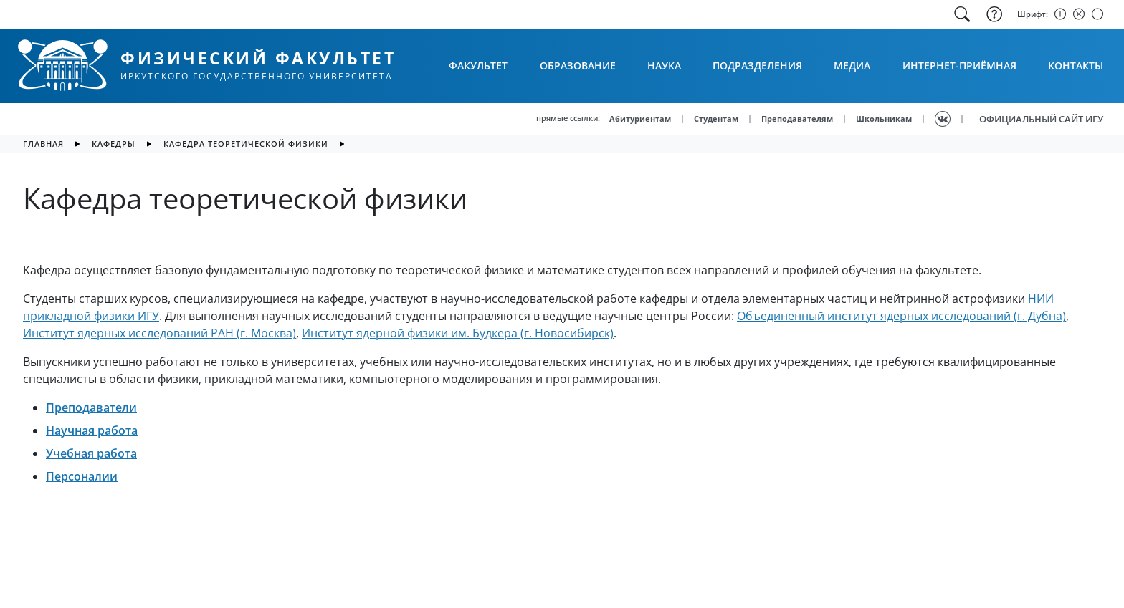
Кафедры (113, 143)
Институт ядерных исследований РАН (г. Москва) (159, 333)
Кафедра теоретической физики (245, 143)
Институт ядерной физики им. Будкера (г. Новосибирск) (458, 333)
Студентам (716, 118)
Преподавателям (797, 118)
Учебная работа (91, 453)
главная (43, 143)
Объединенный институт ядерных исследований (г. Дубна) (901, 316)
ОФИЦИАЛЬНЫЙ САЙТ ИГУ (1041, 118)
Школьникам (884, 118)
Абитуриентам (640, 118)
